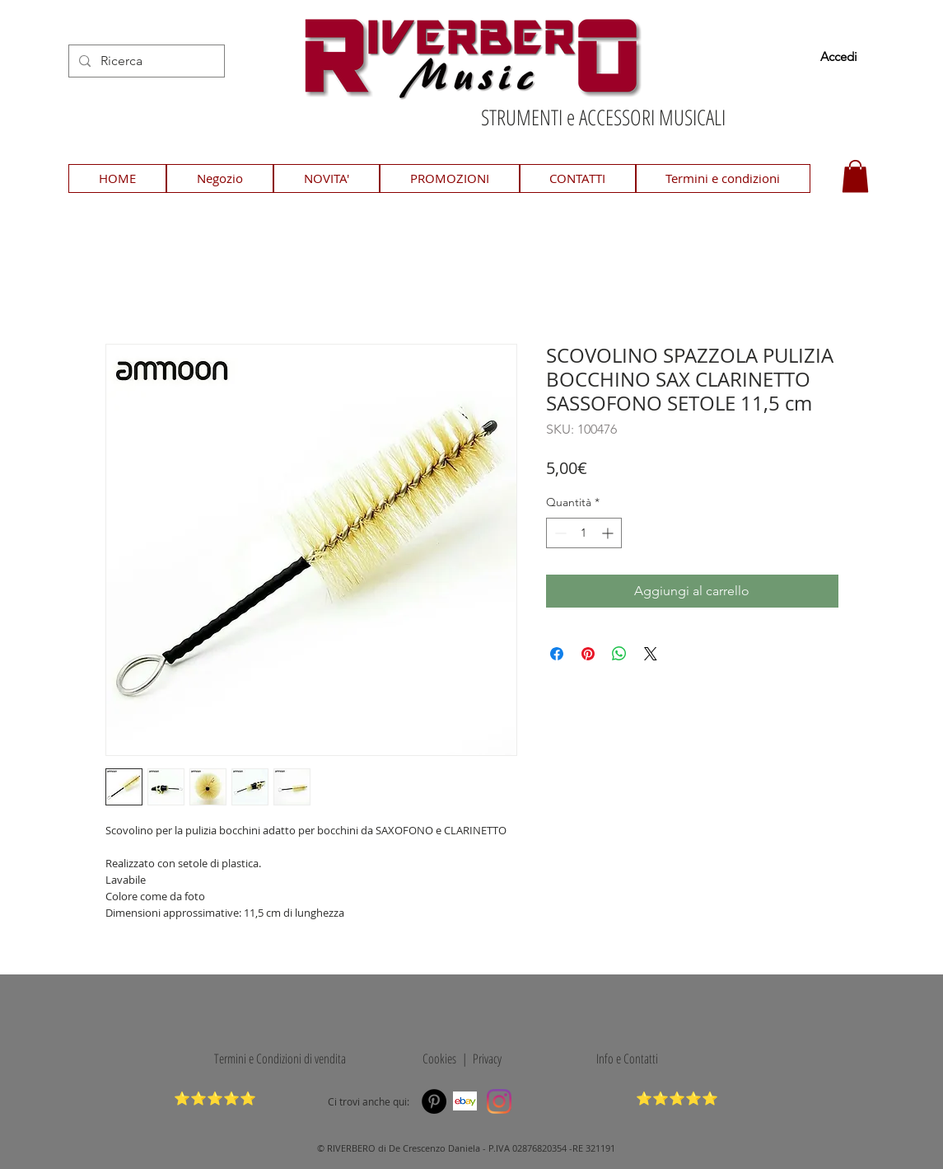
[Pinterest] (434, 1101)
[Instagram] (499, 1101)
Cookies (436, 1058)
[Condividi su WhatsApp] (619, 654)
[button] (855, 176)
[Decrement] (559, 533)
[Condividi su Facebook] (557, 654)
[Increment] (609, 533)
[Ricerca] (144, 61)
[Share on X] (651, 654)
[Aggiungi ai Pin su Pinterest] (588, 654)
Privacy (487, 1058)
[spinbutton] (584, 533)
